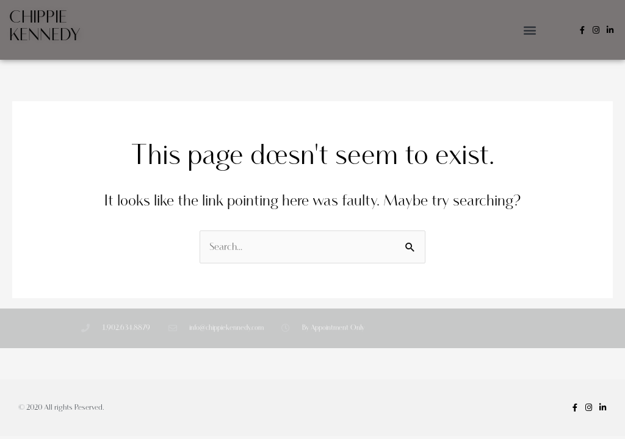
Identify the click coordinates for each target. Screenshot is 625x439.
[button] (530, 30)
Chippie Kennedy (45, 27)
